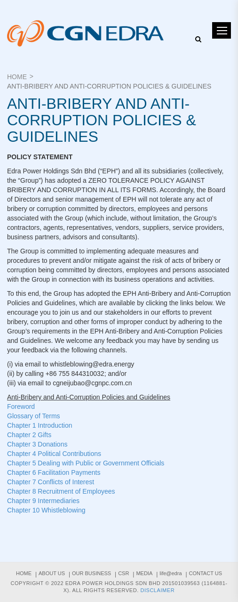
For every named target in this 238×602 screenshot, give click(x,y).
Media (144, 573)
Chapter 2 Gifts (29, 435)
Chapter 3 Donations (37, 444)
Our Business (91, 573)
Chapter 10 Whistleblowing (46, 510)
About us (52, 573)
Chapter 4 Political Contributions (54, 453)
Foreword (21, 406)
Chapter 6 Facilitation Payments (53, 472)
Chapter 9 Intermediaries (43, 500)
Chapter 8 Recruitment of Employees (61, 491)
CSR (123, 573)
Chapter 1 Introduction (39, 425)
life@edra (170, 573)
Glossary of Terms (33, 416)
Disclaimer (157, 590)
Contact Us (205, 573)
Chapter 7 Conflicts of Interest (50, 482)
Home (17, 77)
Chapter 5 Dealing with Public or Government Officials (85, 463)
